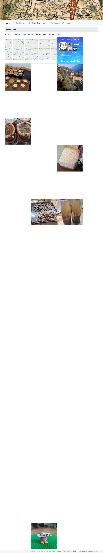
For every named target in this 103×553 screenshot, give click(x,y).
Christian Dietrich (19, 23)
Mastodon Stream (23, 34)
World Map (66, 23)
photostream (65, 551)
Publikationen (56, 23)
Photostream (36, 23)
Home (7, 23)
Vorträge (46, 23)
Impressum (74, 551)
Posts (28, 23)
